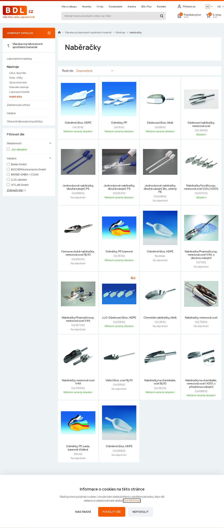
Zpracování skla (18, 82)
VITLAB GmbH (20, 185)
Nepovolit (140, 512)
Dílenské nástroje (19, 87)
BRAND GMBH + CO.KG (25, 174)
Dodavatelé (115, 6)
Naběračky (15, 96)
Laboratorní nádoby (19, 58)
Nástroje (13, 67)
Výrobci (11, 158)
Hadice (11, 113)
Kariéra (132, 6)
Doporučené (84, 71)
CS (219, 6)
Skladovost (14, 143)
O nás (100, 6)
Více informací (131, 500)
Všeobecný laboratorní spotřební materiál (25, 45)
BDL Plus (146, 6)
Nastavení (83, 512)
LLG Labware (19, 179)
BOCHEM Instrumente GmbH (28, 169)
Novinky (86, 6)
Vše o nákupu (69, 6)
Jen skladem (19, 149)
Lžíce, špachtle (17, 73)
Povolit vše (112, 512)
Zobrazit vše (15, 190)
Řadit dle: (68, 70)
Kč (207, 6)
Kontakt (161, 6)
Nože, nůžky (16, 77)
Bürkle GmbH (19, 164)
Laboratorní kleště (19, 91)
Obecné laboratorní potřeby (25, 121)
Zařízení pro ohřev (18, 105)
